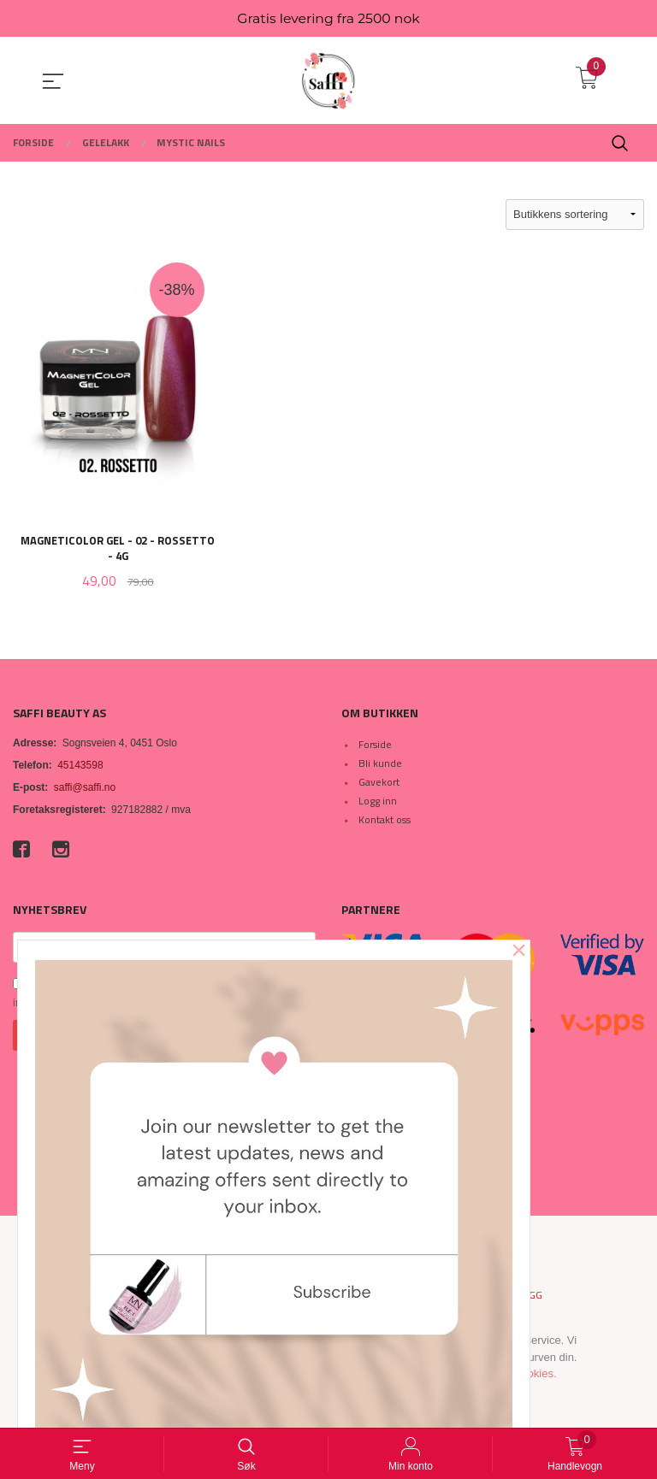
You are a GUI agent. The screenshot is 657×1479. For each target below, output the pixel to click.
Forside (375, 746)
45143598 (80, 767)
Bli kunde (380, 765)
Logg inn (377, 802)
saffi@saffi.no (84, 789)
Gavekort (379, 783)
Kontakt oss (384, 821)
